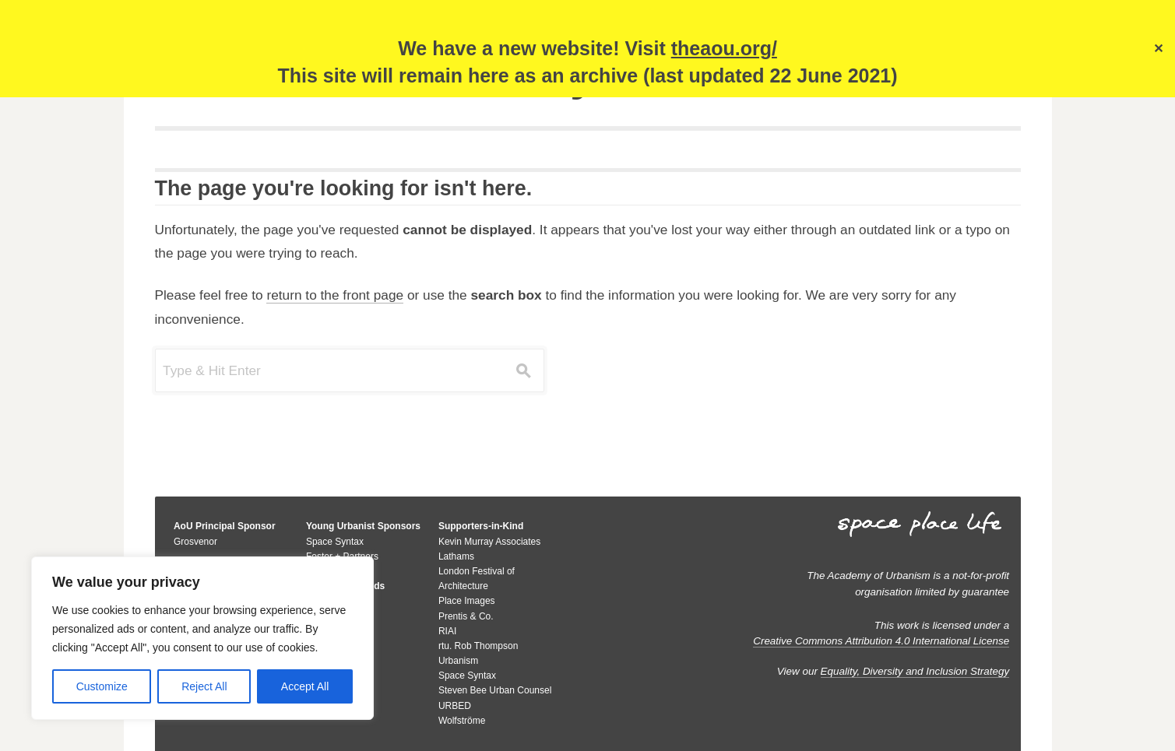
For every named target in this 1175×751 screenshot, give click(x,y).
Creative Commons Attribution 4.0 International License (881, 641)
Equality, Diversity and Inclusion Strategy (915, 671)
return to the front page (334, 295)
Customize (102, 686)
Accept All (305, 686)
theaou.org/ (724, 48)
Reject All (204, 686)
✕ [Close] (1158, 48)
